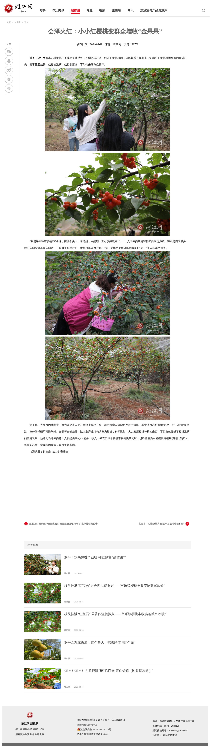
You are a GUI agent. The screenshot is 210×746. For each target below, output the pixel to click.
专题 (89, 10)
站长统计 (157, 735)
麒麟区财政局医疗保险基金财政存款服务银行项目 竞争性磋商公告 (63, 523)
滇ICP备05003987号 (87, 725)
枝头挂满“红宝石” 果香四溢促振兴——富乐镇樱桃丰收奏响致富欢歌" (115, 614)
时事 (43, 10)
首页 (9, 22)
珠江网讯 (58, 10)
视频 (102, 10)
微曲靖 (116, 10)
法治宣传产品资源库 (153, 10)
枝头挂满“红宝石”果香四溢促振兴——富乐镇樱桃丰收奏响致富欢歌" (114, 585)
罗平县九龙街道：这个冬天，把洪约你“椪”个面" (99, 642)
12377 (105, 734)
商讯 (131, 10)
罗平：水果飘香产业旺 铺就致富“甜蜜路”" (95, 557)
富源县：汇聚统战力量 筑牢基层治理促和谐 (161, 523)
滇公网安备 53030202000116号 (94, 729)
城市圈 (75, 10)
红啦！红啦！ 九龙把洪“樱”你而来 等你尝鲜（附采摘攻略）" (109, 671)
